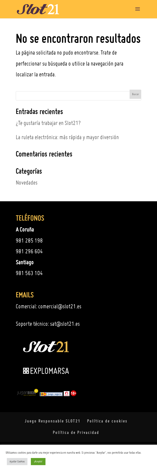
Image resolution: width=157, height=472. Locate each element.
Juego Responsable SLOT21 (52, 421)
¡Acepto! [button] (38, 461)
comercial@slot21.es (59, 306)
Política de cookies (107, 421)
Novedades (26, 182)
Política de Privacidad (76, 432)
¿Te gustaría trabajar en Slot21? (48, 122)
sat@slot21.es (65, 323)
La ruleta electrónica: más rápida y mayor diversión (67, 137)
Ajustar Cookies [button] (17, 461)
